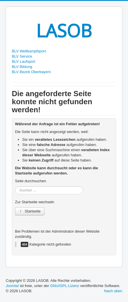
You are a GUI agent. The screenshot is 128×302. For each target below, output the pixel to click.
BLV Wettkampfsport (29, 51)
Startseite (30, 211)
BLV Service (22, 56)
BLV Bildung (22, 66)
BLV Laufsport (23, 61)
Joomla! (12, 286)
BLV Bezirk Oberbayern (31, 72)
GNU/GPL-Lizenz (64, 286)
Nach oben (113, 291)
